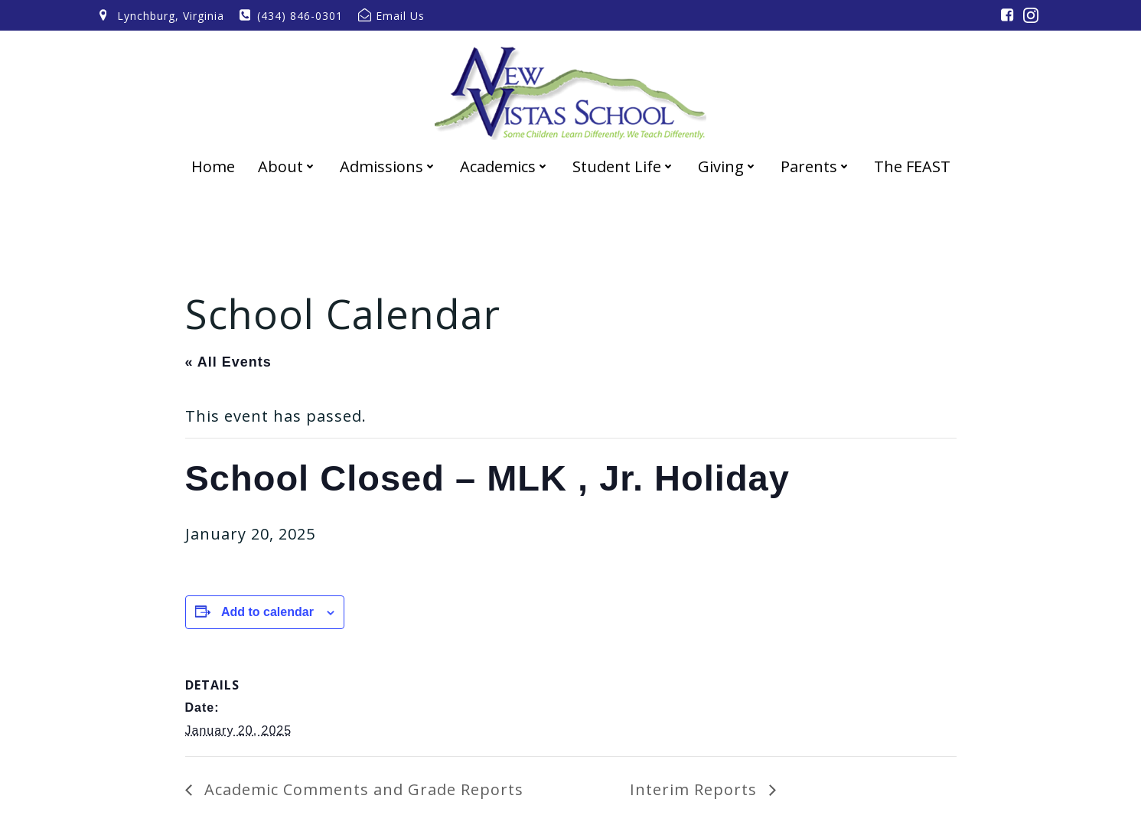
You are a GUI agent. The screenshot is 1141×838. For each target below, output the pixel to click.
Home (213, 166)
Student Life (623, 166)
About (287, 166)
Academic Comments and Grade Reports (361, 789)
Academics (504, 166)
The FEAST (912, 166)
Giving (728, 166)
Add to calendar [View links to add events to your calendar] (267, 611)
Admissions (388, 166)
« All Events (228, 362)
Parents (816, 166)
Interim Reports (695, 789)
